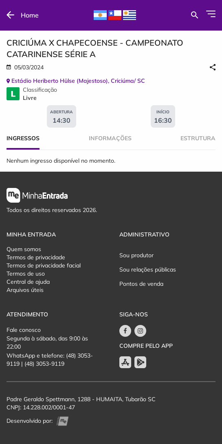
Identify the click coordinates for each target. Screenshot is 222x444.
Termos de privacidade (36, 257)
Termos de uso (26, 273)
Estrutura (197, 138)
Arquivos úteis (25, 290)
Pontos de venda (141, 283)
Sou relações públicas (147, 269)
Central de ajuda (28, 281)
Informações (110, 138)
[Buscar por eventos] (194, 15)
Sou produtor (136, 255)
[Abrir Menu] (210, 14)
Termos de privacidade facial (44, 265)
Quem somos (24, 249)
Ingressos (23, 138)
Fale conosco (24, 330)
